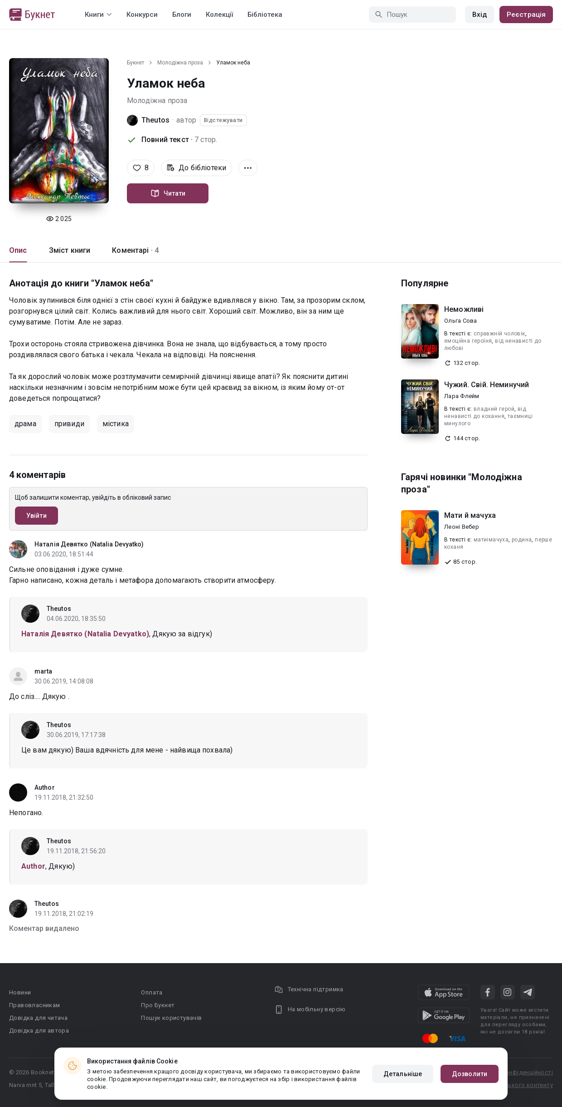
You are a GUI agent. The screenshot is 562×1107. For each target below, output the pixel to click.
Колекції (219, 14)
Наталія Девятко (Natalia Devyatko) (89, 544)
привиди (69, 423)
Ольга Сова (460, 320)
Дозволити (469, 1073)
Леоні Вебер (461, 526)
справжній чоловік (499, 333)
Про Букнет (157, 1005)
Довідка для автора (39, 1030)
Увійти (36, 515)
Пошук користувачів (171, 1017)
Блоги (181, 14)
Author (44, 787)
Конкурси (142, 14)
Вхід (479, 14)
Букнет (135, 62)
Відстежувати (223, 120)
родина (522, 539)
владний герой (494, 409)
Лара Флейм (462, 396)
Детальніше (402, 1073)
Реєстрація (526, 14)
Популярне (424, 283)
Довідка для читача (38, 1017)
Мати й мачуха (470, 515)
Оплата (151, 992)
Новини (20, 992)
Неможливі (464, 309)
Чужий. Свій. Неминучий (486, 384)
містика (115, 423)
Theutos (155, 120)
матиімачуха (491, 539)
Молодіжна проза (180, 62)
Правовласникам (34, 1005)
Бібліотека (264, 14)
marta (43, 671)
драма (25, 423)
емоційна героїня (468, 341)
